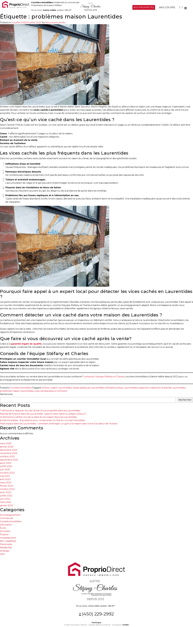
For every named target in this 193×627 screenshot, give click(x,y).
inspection (143, 387)
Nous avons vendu (55, 22)
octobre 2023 (7, 473)
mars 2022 (5, 502)
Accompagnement (10, 515)
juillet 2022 (6, 495)
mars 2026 (5, 443)
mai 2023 (5, 476)
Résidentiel (6, 547)
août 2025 (5, 463)
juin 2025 (5, 469)
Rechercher (6, 394)
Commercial (6, 518)
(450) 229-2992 (167, 7)
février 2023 (6, 486)
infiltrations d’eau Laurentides (121, 387)
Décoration (6, 524)
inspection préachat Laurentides (167, 387)
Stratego (4, 551)
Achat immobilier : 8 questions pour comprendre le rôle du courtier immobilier (42, 420)
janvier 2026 (6, 446)
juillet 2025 (6, 466)
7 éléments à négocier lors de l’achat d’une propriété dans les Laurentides (40, 410)
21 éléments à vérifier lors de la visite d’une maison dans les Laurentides (38, 417)
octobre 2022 (7, 489)
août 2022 (5, 492)
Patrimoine (6, 544)
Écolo (3, 528)
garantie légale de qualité (26, 344)
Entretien (5, 531)
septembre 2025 (9, 459)
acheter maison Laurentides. (56, 387)
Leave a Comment (57, 391)
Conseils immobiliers (21, 387)
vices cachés (41, 391)
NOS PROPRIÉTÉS (144, 7)
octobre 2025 (7, 456)
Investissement (8, 537)
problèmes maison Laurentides (16, 391)
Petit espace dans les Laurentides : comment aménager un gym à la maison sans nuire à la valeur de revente (59, 423)
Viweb (126, 625)
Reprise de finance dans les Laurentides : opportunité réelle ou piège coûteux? (43, 414)
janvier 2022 (6, 505)
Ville (2, 554)
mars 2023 (5, 482)
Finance (4, 534)
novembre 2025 (8, 453)
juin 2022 (5, 499)
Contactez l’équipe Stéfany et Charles (103, 376)
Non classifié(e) (8, 541)
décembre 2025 (8, 450)
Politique (96, 623)
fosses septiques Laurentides (88, 387)
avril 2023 (5, 479)
